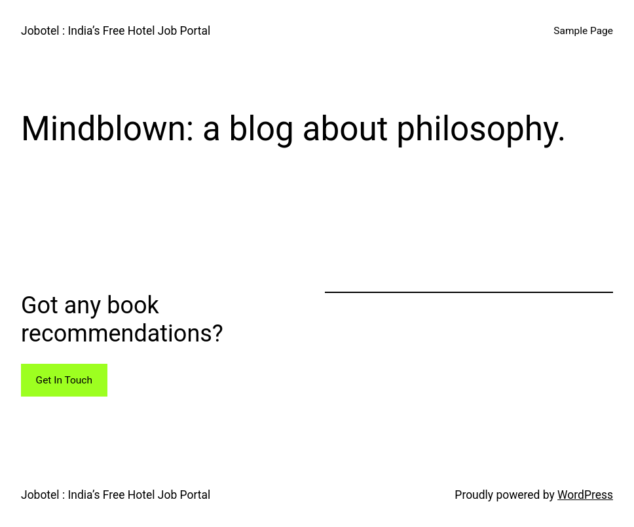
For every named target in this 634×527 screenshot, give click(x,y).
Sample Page (583, 31)
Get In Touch (64, 380)
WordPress (585, 494)
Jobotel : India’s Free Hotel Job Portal (115, 30)
